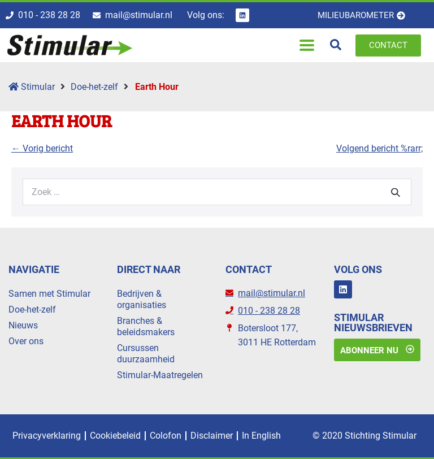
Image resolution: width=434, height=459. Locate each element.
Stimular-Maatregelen (160, 375)
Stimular (31, 86)
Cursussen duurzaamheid (146, 354)
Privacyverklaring (46, 435)
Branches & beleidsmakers (146, 326)
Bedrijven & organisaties (141, 299)
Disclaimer (211, 435)
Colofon (165, 435)
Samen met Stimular (49, 293)
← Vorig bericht (42, 148)
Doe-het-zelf (94, 86)
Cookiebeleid (115, 435)
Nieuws (23, 325)
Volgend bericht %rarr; (379, 148)
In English (261, 435)
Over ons (26, 341)
